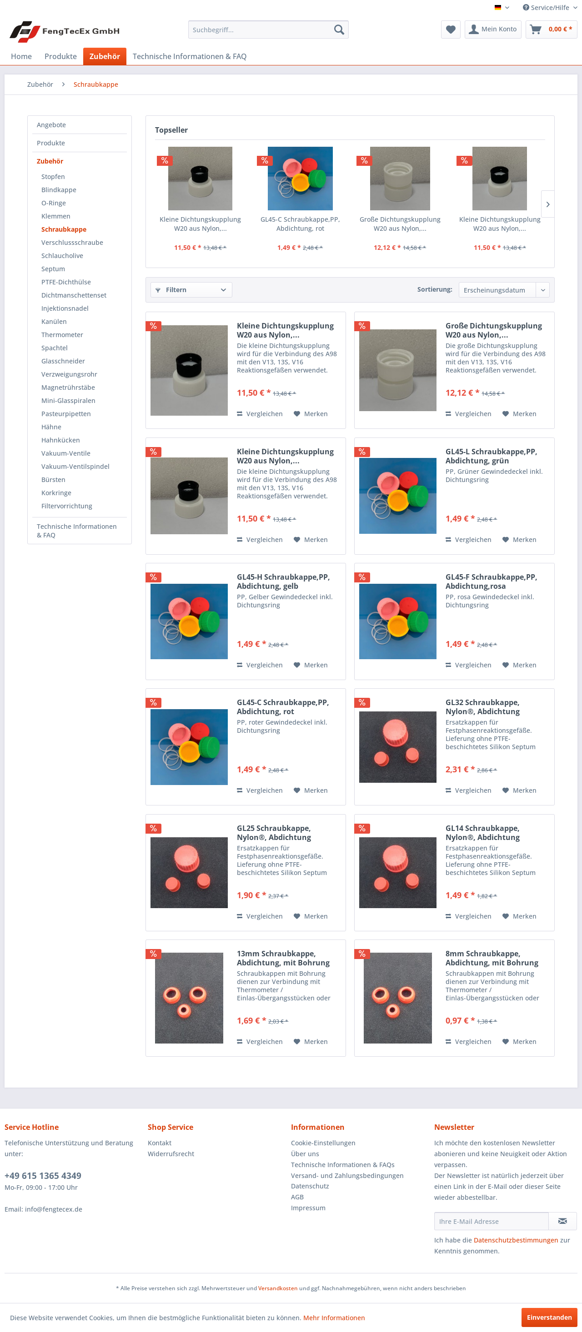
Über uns (305, 1153)
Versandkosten (278, 1288)
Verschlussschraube (72, 242)
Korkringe (56, 492)
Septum (53, 268)
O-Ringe (53, 203)
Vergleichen (260, 413)
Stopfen (53, 176)
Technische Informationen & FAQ (77, 530)
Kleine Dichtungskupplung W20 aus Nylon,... (200, 224)
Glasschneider (63, 361)
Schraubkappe (63, 229)
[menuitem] (268, 29)
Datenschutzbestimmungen (516, 1240)
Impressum (308, 1207)
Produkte (51, 143)
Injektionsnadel (65, 308)
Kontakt (159, 1142)
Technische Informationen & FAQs (343, 1164)
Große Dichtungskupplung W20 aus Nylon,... (400, 224)
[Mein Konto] (493, 29)
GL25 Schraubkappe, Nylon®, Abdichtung (274, 833)
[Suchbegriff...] (268, 29)
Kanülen (54, 321)
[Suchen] (339, 29)
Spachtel (54, 347)
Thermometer (62, 334)
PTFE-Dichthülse (66, 282)
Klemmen (55, 216)
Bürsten (53, 479)
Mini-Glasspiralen (68, 400)
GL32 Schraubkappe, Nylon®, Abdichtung (483, 707)
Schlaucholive (62, 255)
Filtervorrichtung (66, 506)
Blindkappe (58, 189)
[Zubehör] (104, 56)
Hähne (51, 426)
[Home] (21, 56)
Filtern (171, 289)
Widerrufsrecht (171, 1153)
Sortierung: (434, 289)
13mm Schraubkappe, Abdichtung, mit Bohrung (283, 958)
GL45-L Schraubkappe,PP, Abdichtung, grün (491, 456)
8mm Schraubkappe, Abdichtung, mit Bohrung (492, 958)
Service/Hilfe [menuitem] (547, 7)
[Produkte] (60, 56)
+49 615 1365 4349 (43, 1176)
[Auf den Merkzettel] (311, 413)
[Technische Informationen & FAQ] (189, 56)
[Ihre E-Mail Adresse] (491, 1221)
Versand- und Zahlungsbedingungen (347, 1175)
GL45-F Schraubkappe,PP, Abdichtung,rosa (491, 581)
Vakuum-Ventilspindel (75, 466)
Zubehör (50, 161)
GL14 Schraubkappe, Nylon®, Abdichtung (483, 833)
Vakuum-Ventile (65, 453)
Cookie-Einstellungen (323, 1142)
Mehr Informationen (334, 1317)
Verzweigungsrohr (69, 374)
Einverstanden (549, 1317)
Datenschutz (310, 1186)
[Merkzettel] (451, 29)
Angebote (51, 124)
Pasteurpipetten (66, 413)
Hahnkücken (60, 440)
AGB (297, 1197)
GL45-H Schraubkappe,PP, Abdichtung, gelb (283, 581)
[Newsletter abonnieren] (562, 1221)
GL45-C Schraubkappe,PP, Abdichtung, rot (300, 224)
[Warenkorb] (551, 29)
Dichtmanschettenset (73, 295)
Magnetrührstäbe (68, 387)
